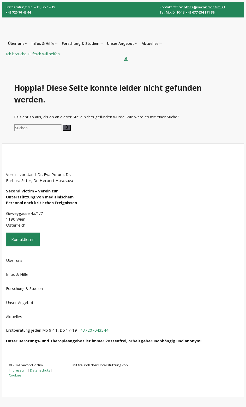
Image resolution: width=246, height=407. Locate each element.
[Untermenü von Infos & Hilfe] (56, 43)
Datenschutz (40, 370)
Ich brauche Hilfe (21, 53)
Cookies (15, 375)
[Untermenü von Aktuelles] (160, 43)
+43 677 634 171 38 (199, 12)
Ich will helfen (48, 53)
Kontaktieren (22, 239)
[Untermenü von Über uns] (26, 43)
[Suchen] (67, 128)
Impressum (18, 370)
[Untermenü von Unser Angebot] (136, 43)
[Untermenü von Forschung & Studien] (101, 43)
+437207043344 (93, 330)
